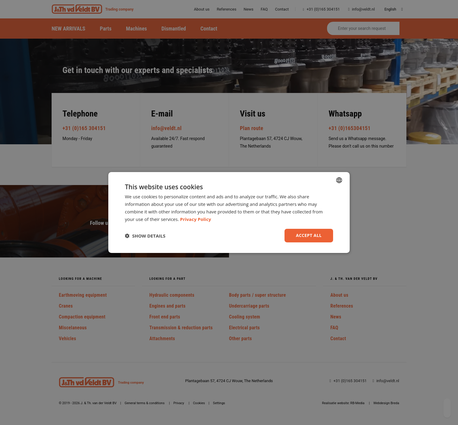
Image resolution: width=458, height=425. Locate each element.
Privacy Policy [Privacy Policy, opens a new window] (195, 219)
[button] (145, 235)
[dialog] (229, 212)
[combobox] (339, 180)
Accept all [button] (309, 235)
